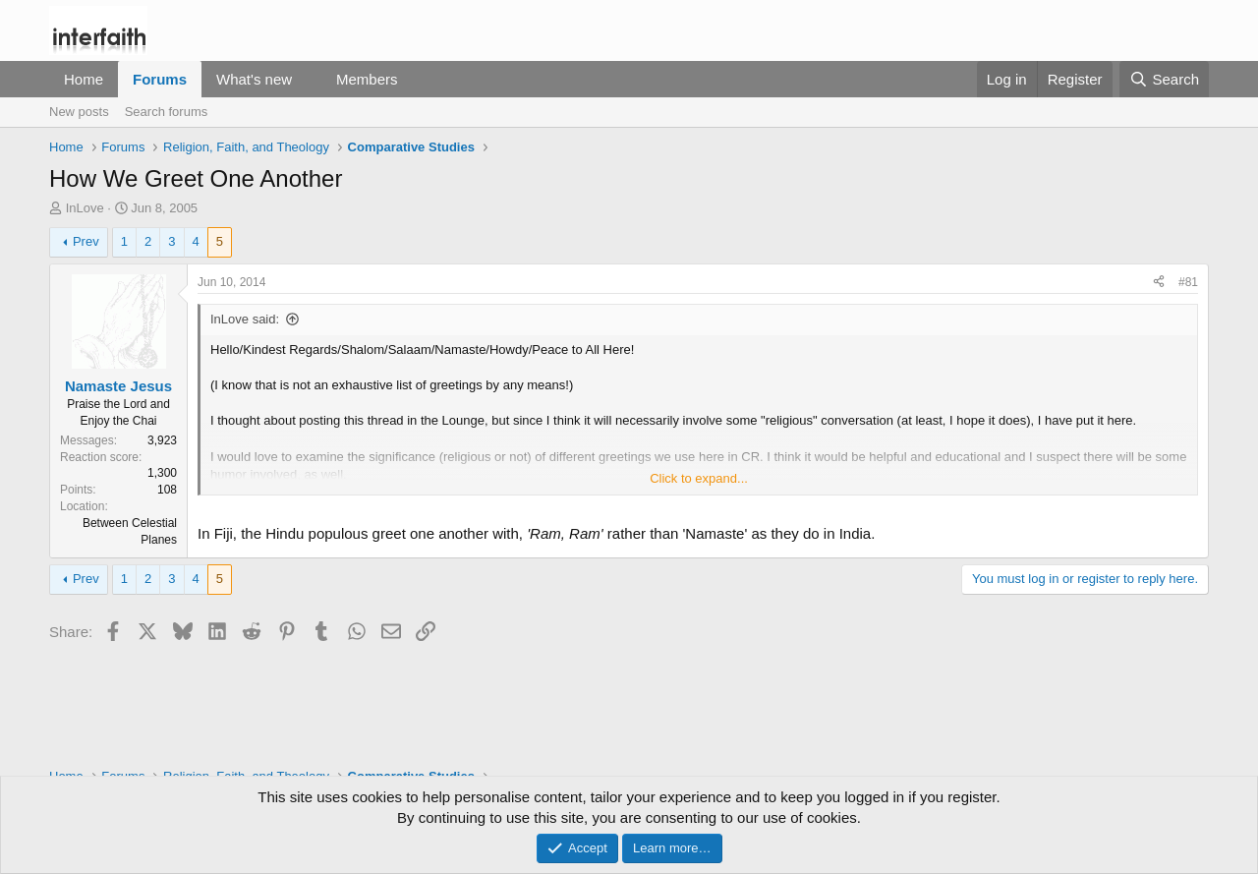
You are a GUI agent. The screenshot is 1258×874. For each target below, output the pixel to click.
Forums (160, 79)
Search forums (166, 111)
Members (367, 79)
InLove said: (244, 319)
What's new (254, 79)
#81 (1188, 282)
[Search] (1164, 79)
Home (83, 79)
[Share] (1159, 282)
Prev (86, 241)
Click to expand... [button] (699, 478)
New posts (79, 111)
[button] (307, 79)
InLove (85, 208)
